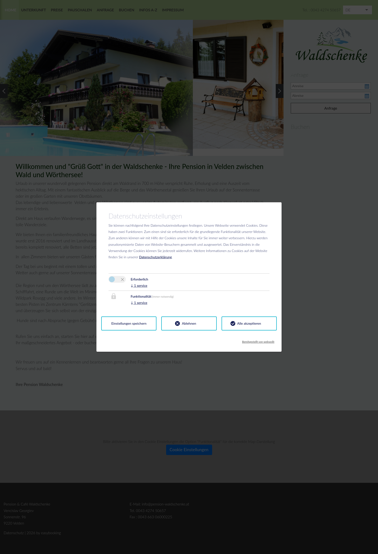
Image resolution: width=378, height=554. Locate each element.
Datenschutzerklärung (155, 257)
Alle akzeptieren (249, 323)
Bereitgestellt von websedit (258, 340)
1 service (139, 285)
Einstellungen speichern (129, 323)
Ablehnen (189, 323)
